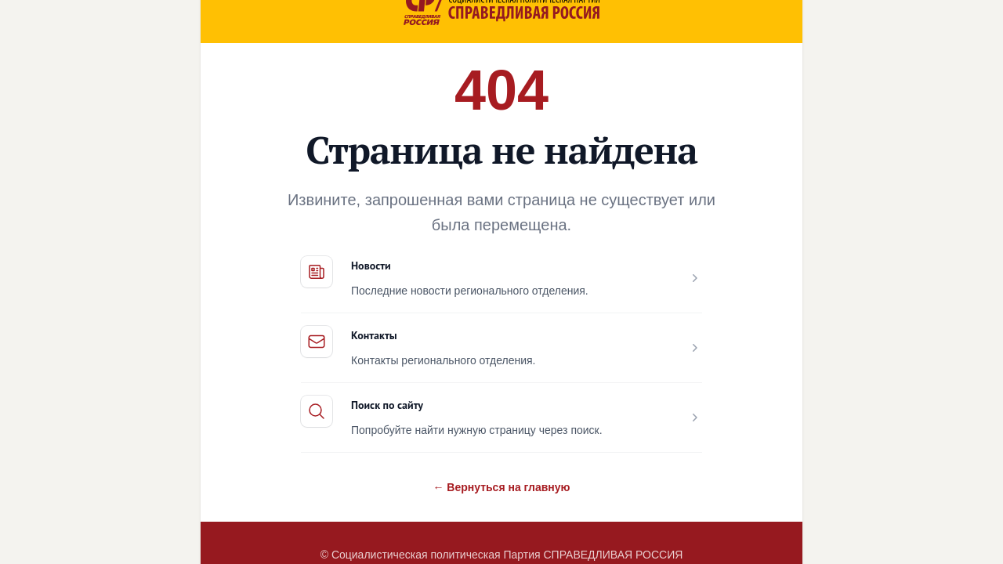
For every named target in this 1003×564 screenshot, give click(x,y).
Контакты (374, 335)
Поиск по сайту (387, 405)
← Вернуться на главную (501, 487)
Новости (371, 265)
